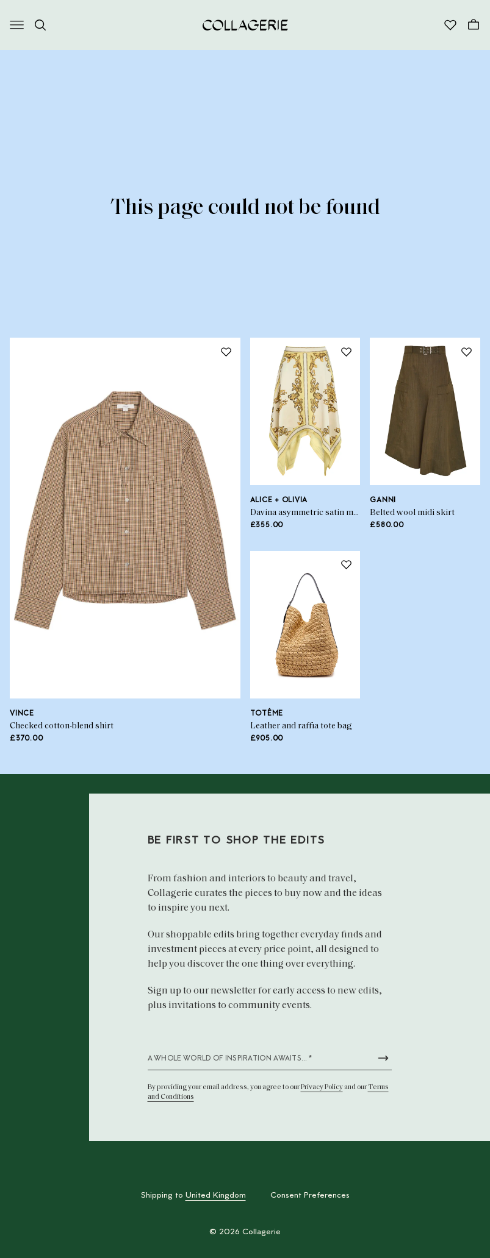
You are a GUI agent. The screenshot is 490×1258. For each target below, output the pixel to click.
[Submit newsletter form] (383, 1058)
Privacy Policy (322, 1087)
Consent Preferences (310, 1196)
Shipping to (193, 1196)
